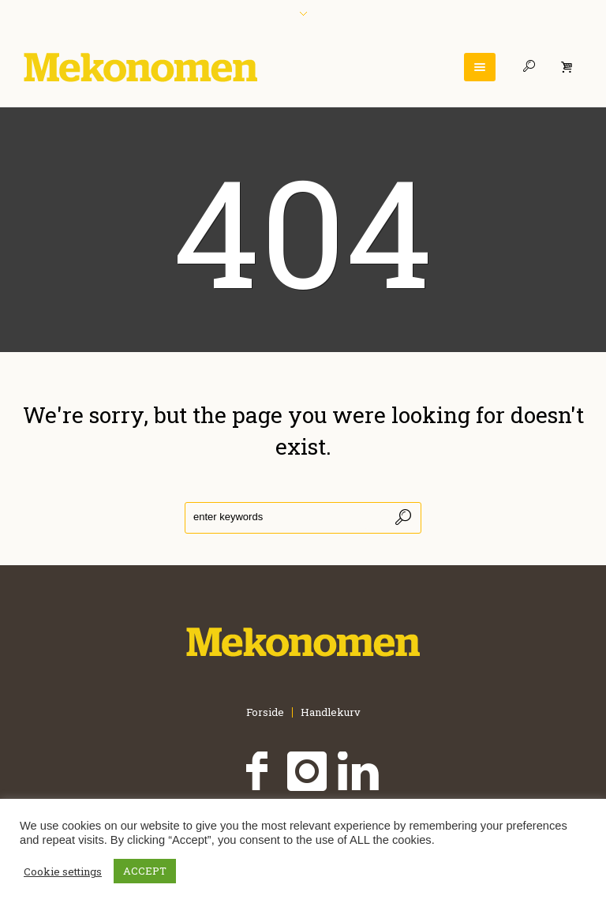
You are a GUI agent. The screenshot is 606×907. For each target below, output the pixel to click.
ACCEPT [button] (144, 871)
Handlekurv (331, 712)
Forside (265, 712)
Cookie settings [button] (63, 871)
